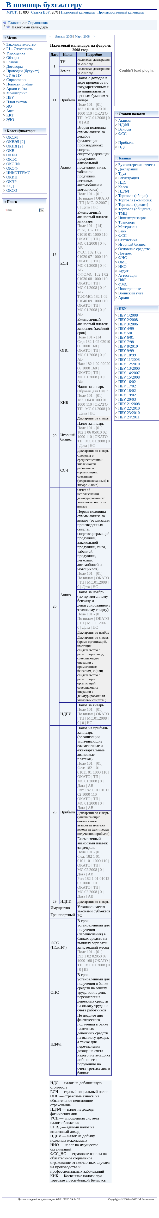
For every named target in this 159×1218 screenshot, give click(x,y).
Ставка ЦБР (40, 12)
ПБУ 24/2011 (129, 417)
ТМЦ (122, 213)
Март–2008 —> (85, 36)
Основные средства (134, 249)
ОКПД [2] (14, 146)
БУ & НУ (14, 75)
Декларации (128, 169)
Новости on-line (19, 84)
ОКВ (10, 151)
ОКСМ (12, 137)
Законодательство (20, 44)
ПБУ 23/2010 (129, 413)
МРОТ (12, 12)
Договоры (14, 66)
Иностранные (129, 289)
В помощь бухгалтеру (44, 4)
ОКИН (11, 177)
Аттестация (127, 275)
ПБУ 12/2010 (129, 364)
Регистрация (128, 178)
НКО (122, 266)
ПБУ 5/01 (126, 333)
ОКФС (11, 159)
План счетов (16, 102)
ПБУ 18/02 (127, 390)
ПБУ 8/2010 (128, 346)
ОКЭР (11, 182)
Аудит (123, 271)
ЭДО (10, 120)
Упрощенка (15, 53)
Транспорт (127, 222)
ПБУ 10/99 (127, 355)
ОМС (122, 262)
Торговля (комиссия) (135, 200)
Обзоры (12, 57)
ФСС (122, 134)
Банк (122, 231)
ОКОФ (11, 168)
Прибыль (125, 142)
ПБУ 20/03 (127, 399)
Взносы (124, 129)
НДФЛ (123, 125)
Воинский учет (130, 293)
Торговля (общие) (133, 196)
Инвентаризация (132, 218)
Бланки (12, 62)
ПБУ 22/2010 (129, 408)
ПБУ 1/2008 (128, 315)
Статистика (127, 240)
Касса (123, 187)
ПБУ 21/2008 (129, 404)
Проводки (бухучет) (22, 71)
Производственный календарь (120, 12)
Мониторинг (16, 93)
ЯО (9, 106)
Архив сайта (16, 88)
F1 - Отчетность (19, 49)
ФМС (122, 284)
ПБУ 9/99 (126, 351)
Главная (14, 23)
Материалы (127, 227)
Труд (122, 173)
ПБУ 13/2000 (129, 368)
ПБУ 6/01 (126, 337)
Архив (123, 297)
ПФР (122, 280)
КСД (10, 186)
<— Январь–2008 (61, 36)
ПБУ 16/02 (127, 382)
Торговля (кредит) (133, 204)
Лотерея (125, 253)
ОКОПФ (13, 164)
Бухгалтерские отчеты (136, 165)
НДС (122, 147)
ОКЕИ (11, 155)
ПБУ (10, 97)
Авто (10, 111)
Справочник (38, 23)
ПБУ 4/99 (126, 328)
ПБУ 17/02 (127, 386)
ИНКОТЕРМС (18, 173)
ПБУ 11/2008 (129, 359)
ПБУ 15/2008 (129, 377)
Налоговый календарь (78, 12)
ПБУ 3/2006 (128, 324)
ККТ (10, 115)
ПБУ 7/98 (126, 342)
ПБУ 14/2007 (129, 373)
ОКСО (11, 190)
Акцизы (124, 120)
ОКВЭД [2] (15, 142)
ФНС (122, 258)
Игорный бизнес (132, 244)
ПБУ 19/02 (127, 395)
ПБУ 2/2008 (128, 320)
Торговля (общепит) (134, 209)
